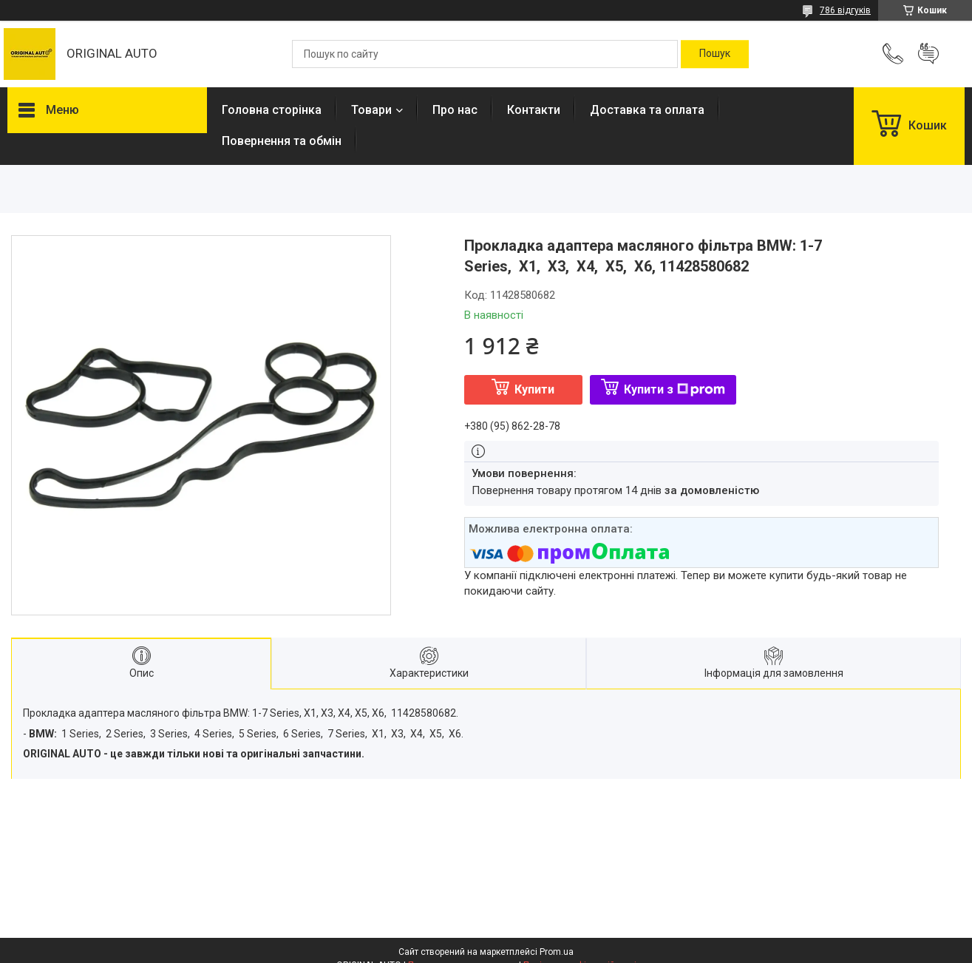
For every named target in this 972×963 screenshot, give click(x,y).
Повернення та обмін (281, 141)
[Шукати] (715, 54)
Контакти (533, 110)
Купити (534, 389)
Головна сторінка (272, 110)
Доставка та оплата (647, 110)
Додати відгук (928, 54)
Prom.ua (557, 952)
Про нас (454, 110)
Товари (371, 110)
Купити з (674, 389)
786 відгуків (845, 10)
